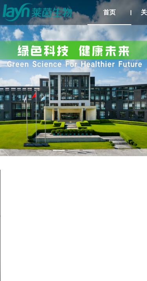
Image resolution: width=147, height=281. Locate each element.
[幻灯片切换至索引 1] (59, 150)
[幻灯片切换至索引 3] (88, 150)
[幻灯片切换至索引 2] (74, 150)
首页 (109, 12)
